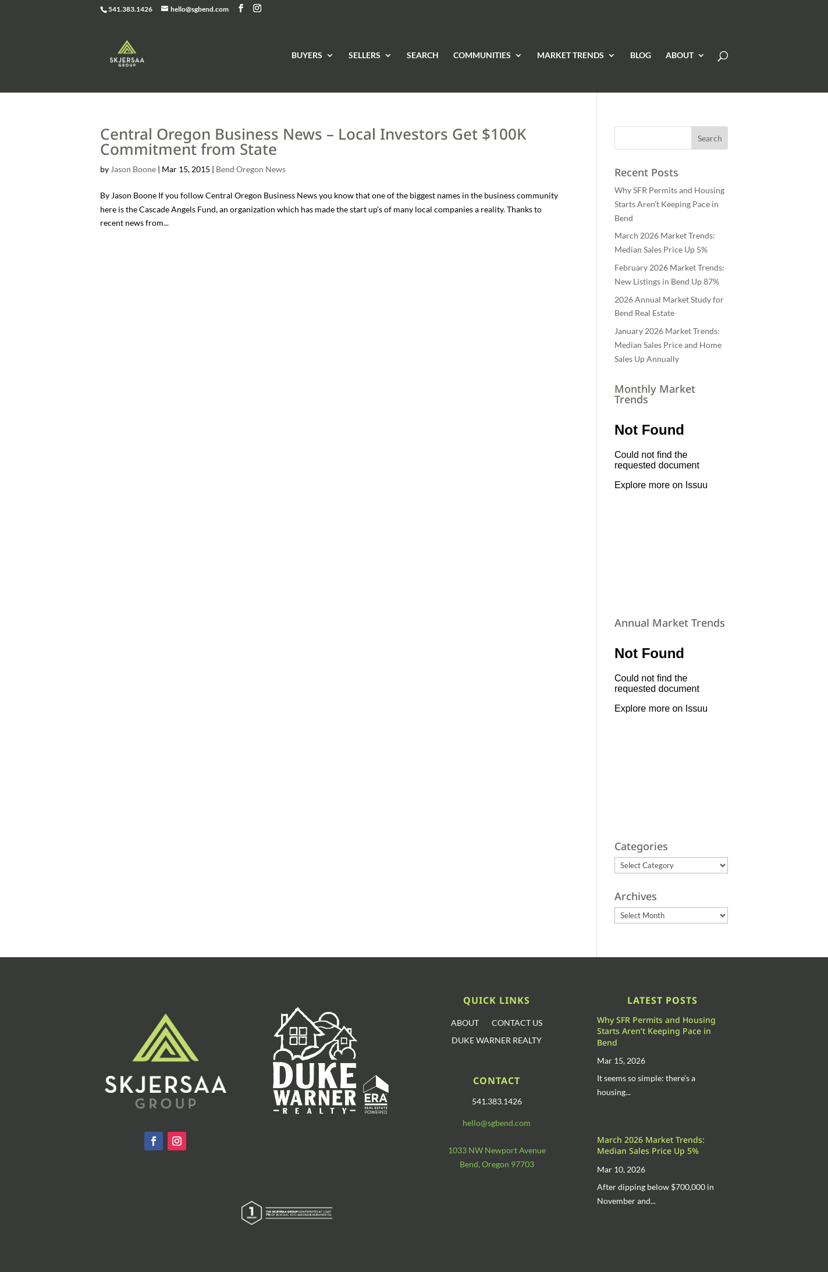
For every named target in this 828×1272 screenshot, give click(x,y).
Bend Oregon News (251, 169)
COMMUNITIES (482, 55)
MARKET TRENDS (570, 55)
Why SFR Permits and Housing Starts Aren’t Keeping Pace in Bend (669, 204)
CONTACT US (517, 1023)
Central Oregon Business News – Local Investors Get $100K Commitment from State (313, 141)
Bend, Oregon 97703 (497, 1164)
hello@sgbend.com (497, 1123)
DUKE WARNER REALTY (497, 1040)
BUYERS (307, 55)
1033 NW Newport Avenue (497, 1150)
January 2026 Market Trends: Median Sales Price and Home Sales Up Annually (668, 345)
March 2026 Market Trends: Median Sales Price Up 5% (651, 1145)
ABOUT (680, 55)
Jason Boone (133, 169)
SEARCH (423, 55)
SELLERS (365, 55)
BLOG (640, 55)
